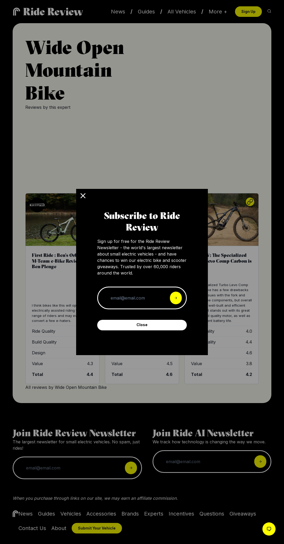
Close (142, 324)
